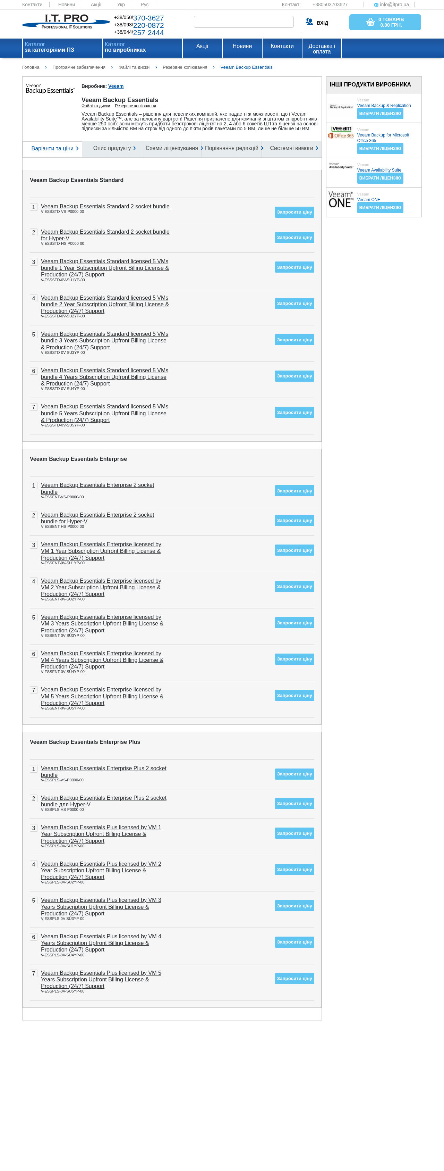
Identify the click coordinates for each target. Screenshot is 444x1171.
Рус (144, 4)
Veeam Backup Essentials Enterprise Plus (85, 742)
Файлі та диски (96, 105)
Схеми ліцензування (172, 148)
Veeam (115, 86)
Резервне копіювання (135, 105)
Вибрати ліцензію (380, 113)
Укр (121, 4)
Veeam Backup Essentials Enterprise (78, 459)
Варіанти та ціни (52, 148)
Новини (66, 4)
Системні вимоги (291, 148)
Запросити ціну (294, 212)
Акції (96, 4)
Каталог (49, 47)
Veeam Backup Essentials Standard (76, 180)
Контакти (32, 4)
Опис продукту (112, 148)
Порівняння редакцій (231, 148)
